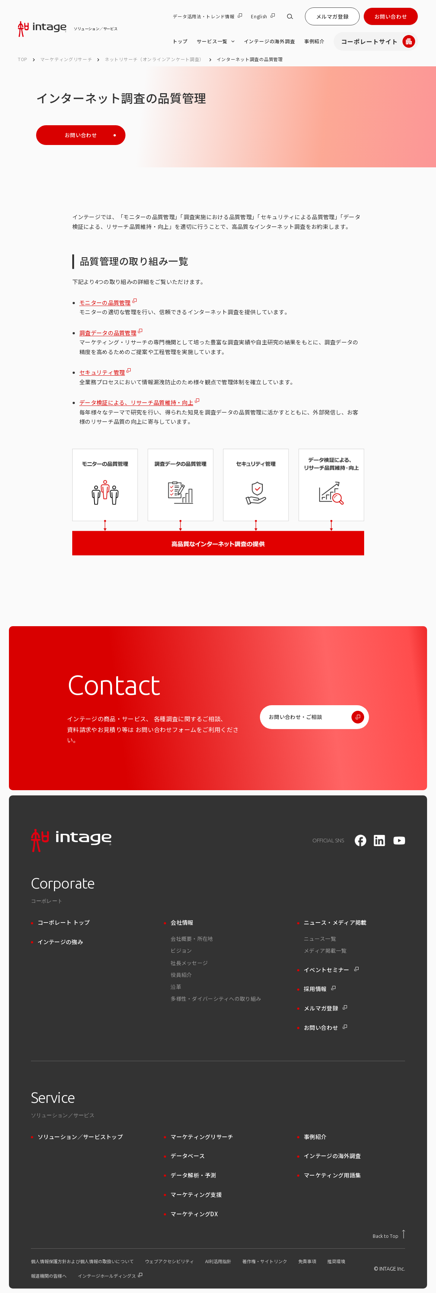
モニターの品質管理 (105, 302)
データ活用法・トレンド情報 (207, 16)
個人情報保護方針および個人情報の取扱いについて (82, 1261)
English (263, 16)
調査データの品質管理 (107, 333)
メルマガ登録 (332, 16)
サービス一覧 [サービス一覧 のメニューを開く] (216, 41)
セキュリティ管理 (102, 372)
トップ (180, 41)
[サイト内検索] (290, 16)
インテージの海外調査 (269, 41)
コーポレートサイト (378, 41)
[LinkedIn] (380, 840)
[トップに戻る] (389, 1234)
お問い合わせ (391, 16)
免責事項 (307, 1261)
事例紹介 (314, 41)
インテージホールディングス (110, 1276)
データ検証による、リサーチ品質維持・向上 (136, 402)
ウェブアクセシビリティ (169, 1261)
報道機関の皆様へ (49, 1276)
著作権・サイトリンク (264, 1261)
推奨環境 (336, 1261)
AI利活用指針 (218, 1261)
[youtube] (399, 840)
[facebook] (360, 840)
